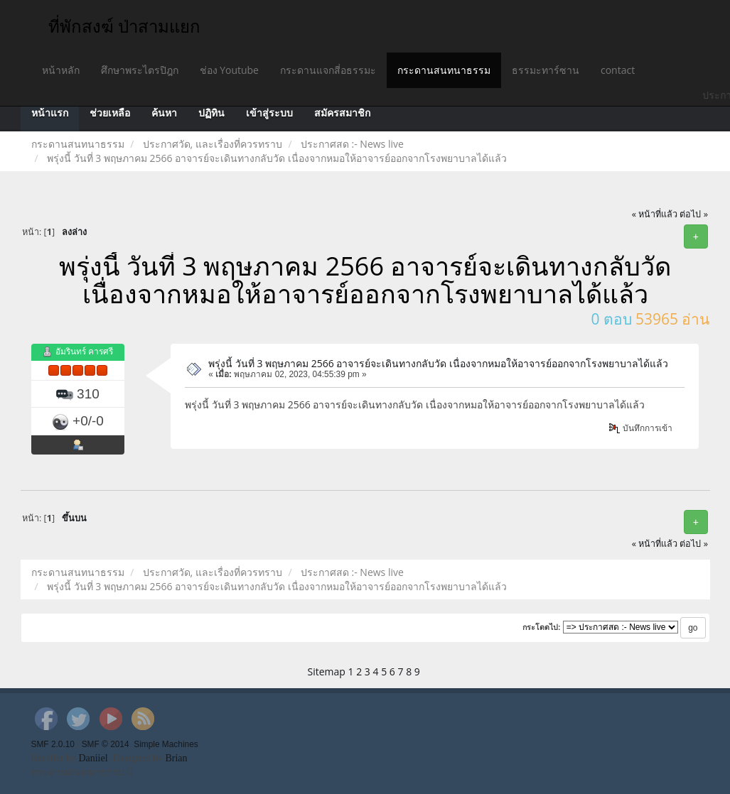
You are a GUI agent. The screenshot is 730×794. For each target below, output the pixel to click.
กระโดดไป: (541, 627)
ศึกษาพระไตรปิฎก (139, 70)
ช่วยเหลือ (110, 113)
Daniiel (92, 758)
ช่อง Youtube (229, 70)
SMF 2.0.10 (53, 744)
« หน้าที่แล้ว (655, 214)
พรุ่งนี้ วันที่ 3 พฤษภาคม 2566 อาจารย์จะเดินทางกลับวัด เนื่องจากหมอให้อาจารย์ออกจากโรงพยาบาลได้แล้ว (438, 363)
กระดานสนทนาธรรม (443, 70)
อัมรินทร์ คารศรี (84, 351)
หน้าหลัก (61, 70)
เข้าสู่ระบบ (269, 113)
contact (618, 70)
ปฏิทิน (211, 113)
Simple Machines (166, 744)
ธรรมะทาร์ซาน (545, 70)
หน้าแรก (49, 113)
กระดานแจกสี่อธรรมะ (328, 70)
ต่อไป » (694, 214)
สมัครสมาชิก (342, 113)
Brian (176, 758)
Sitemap (326, 671)
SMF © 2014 (105, 744)
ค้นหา (164, 113)
